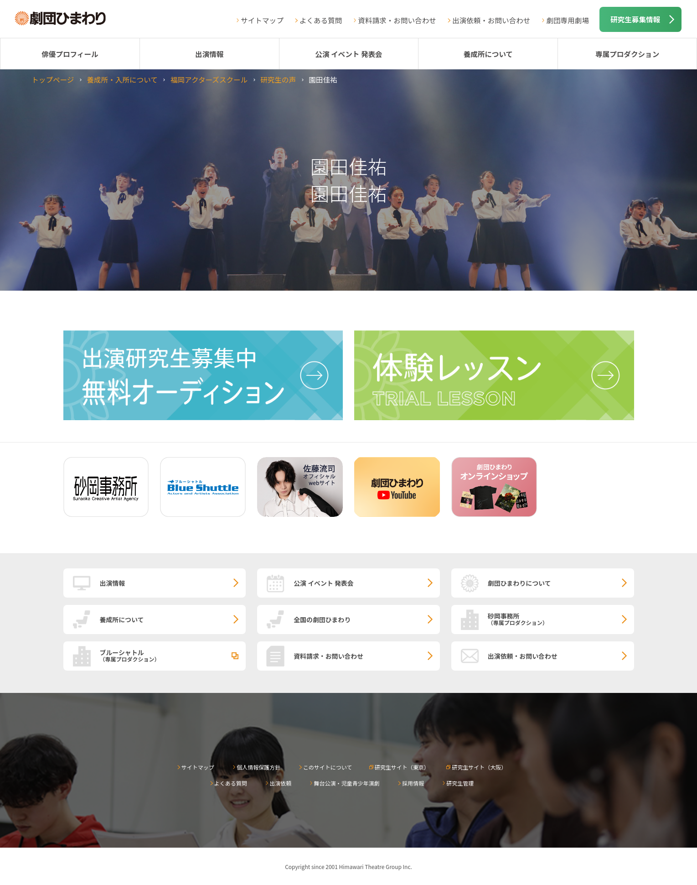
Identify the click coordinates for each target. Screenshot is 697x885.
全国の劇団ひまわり (322, 619)
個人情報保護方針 (258, 767)
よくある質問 (320, 20)
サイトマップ (262, 20)
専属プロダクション (627, 54)
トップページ (52, 79)
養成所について (488, 54)
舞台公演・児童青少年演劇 (346, 783)
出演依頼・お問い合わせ (491, 20)
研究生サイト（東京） (402, 767)
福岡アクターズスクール (209, 79)
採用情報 (413, 783)
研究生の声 (278, 79)
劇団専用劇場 (567, 20)
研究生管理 (460, 783)
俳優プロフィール (69, 54)
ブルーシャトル (173, 655)
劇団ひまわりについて (519, 583)
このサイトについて (327, 767)
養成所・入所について (122, 79)
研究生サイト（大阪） (479, 767)
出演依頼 (280, 783)
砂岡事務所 (561, 618)
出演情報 (209, 54)
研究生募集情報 (635, 19)
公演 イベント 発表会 (348, 54)
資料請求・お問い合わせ (397, 20)
